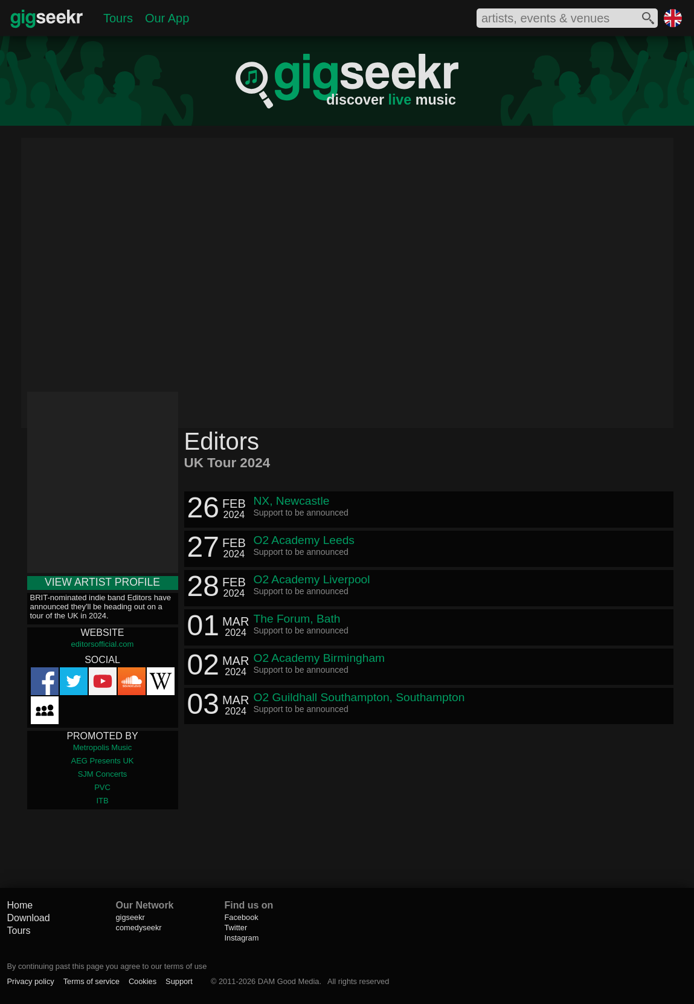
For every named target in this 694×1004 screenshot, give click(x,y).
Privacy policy (30, 981)
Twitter (235, 927)
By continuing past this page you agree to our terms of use (107, 966)
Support (179, 981)
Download (28, 918)
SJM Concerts (102, 774)
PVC (102, 787)
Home (20, 905)
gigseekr (129, 917)
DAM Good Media (289, 981)
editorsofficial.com (102, 644)
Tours (118, 18)
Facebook (241, 917)
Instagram (241, 937)
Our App (167, 18)
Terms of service (91, 981)
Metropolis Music (102, 747)
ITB (102, 800)
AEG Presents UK (102, 760)
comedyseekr (138, 927)
